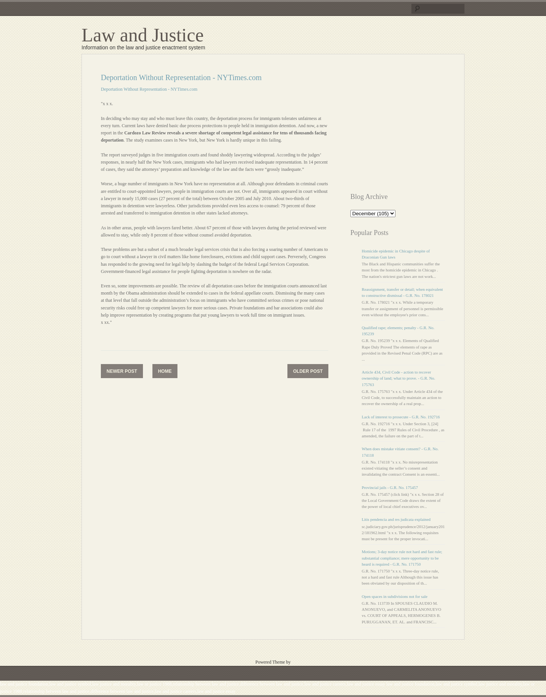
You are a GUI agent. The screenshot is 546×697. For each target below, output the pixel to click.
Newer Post (122, 371)
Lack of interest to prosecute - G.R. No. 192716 (401, 417)
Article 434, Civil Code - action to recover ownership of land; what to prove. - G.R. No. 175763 (398, 378)
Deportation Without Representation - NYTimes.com (149, 89)
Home (165, 371)
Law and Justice (143, 35)
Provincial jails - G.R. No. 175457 (390, 487)
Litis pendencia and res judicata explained (396, 519)
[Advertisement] (414, 126)
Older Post (308, 371)
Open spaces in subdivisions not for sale (394, 596)
